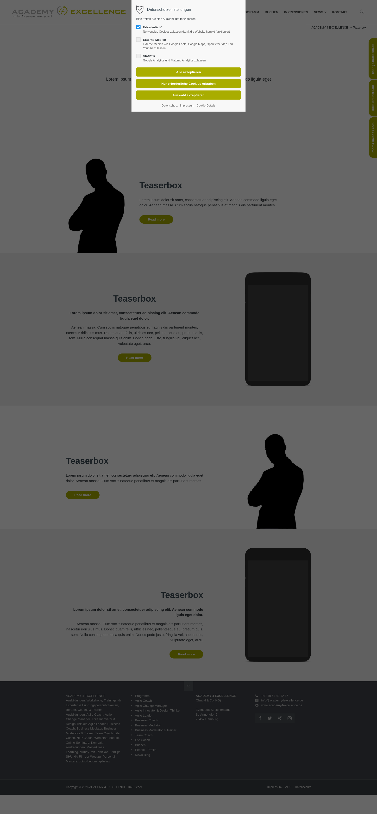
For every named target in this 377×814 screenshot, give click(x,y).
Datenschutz (170, 105)
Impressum (187, 105)
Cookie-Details (206, 105)
